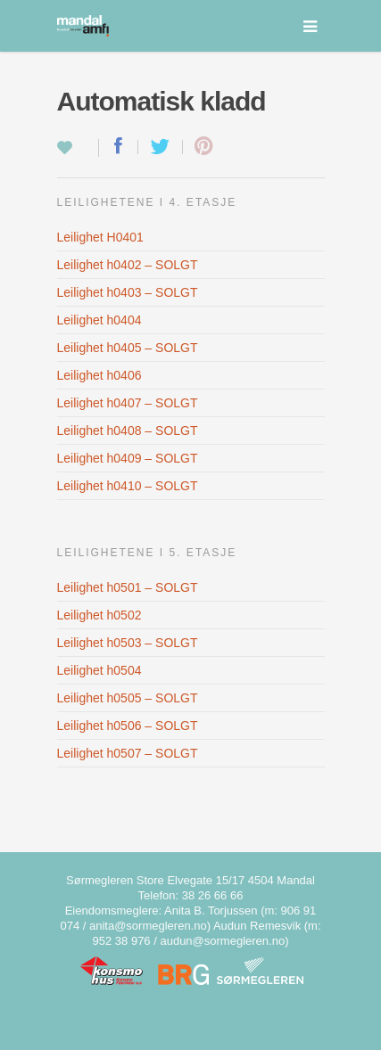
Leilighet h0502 (99, 615)
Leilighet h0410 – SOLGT (127, 486)
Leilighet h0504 (99, 670)
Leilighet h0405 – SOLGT (127, 347)
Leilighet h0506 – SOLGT (127, 725)
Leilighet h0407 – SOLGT (127, 403)
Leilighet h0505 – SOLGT (127, 698)
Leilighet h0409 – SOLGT (127, 458)
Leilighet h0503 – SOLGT (127, 643)
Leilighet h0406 (99, 375)
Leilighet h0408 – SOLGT (127, 430)
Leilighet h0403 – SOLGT (127, 292)
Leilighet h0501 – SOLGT (127, 587)
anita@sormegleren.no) (150, 925)
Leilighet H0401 (100, 237)
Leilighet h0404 (99, 320)
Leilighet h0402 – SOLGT (127, 265)
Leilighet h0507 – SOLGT (127, 753)
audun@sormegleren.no (222, 940)
